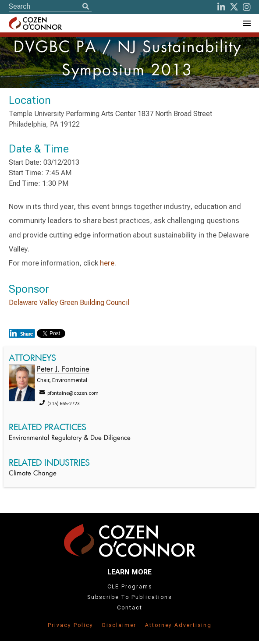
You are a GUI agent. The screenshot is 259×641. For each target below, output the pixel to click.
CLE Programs (129, 587)
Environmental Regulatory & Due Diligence (70, 438)
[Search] (85, 7)
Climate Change (33, 474)
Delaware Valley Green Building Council (69, 302)
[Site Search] (50, 6)
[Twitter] (234, 7)
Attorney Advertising (178, 625)
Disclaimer (119, 625)
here (107, 263)
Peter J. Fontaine (63, 369)
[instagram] (247, 7)
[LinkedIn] (221, 7)
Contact (129, 608)
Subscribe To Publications (129, 597)
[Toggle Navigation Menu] (246, 23)
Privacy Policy (70, 625)
